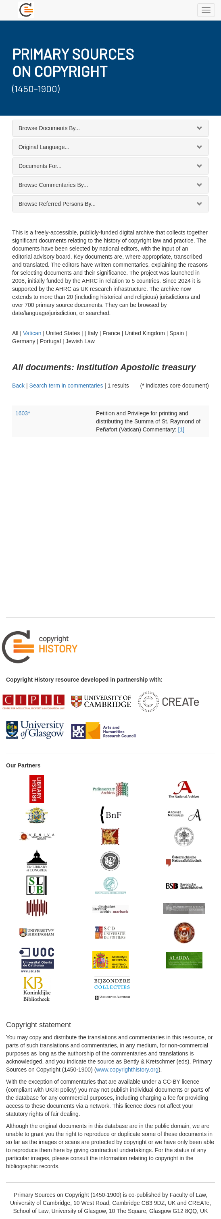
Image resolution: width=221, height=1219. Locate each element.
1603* (22, 413)
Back (18, 385)
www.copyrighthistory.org (127, 1069)
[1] (181, 429)
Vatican (32, 333)
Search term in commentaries (66, 385)
